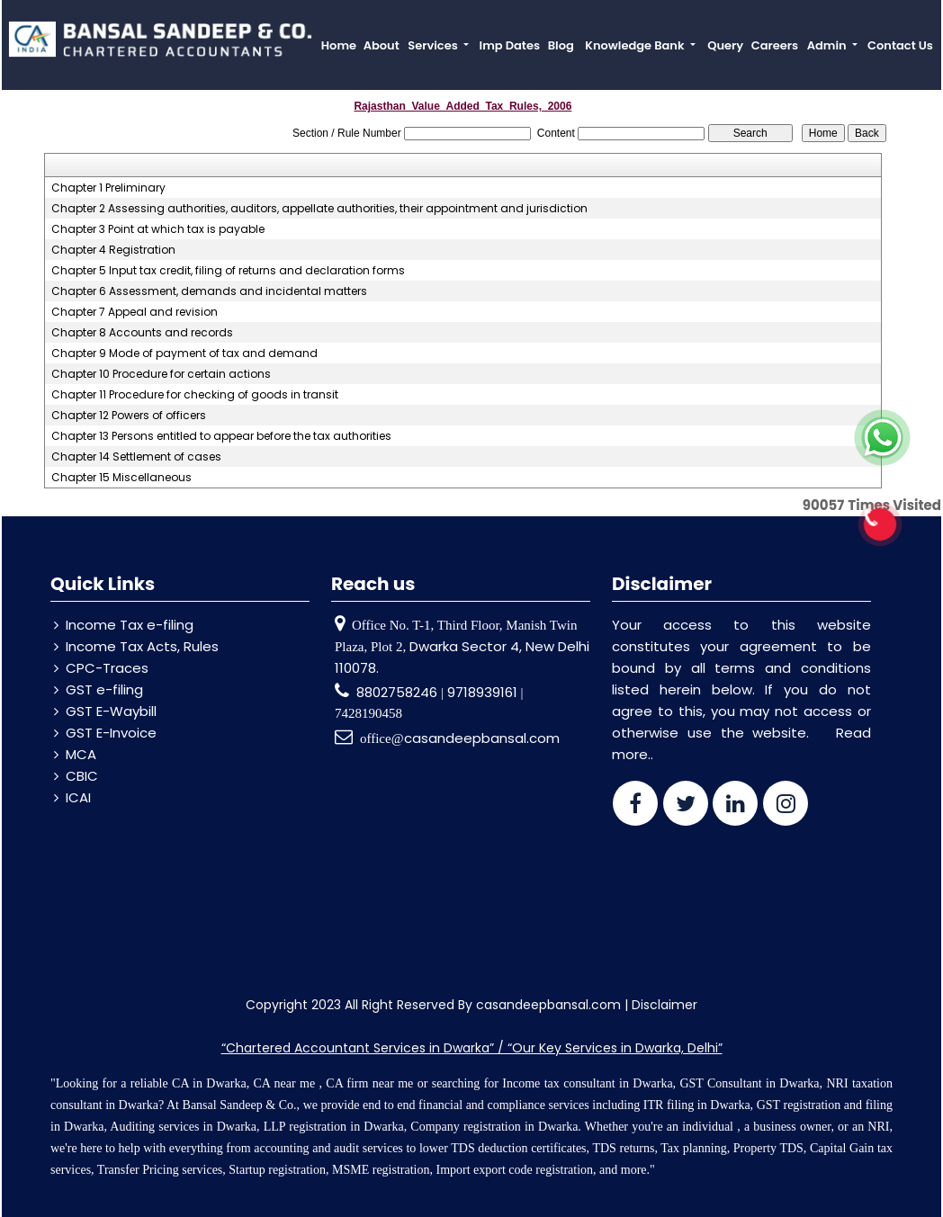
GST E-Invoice (111, 732)
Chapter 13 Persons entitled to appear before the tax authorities (221, 436)
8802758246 (398, 692)
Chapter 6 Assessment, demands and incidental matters (209, 291)
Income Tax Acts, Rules (142, 646)
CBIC (82, 775)
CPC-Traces (107, 667)
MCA (81, 754)
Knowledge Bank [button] (636, 45)
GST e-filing (104, 689)
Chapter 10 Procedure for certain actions (161, 374)
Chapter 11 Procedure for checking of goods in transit (194, 395)
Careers (774, 45)
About (382, 45)
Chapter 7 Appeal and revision (134, 312)
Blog (561, 45)
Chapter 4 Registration (113, 250)
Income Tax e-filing (129, 624)
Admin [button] (828, 45)
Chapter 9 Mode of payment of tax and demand (184, 353)
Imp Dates (510, 45)
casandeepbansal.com (482, 738)
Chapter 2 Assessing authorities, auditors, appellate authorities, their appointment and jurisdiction (319, 208)
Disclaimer (664, 1005)
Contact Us (900, 45)
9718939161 (482, 692)
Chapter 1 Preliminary (108, 188)
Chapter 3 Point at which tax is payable (158, 229)
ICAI (78, 797)
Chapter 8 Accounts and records (142, 333)
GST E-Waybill (111, 711)
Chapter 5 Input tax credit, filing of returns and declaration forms (228, 271)
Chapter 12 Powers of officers (128, 415)
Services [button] (434, 45)
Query (725, 45)
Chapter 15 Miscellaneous (121, 477)
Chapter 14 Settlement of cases (136, 457)
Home (338, 45)
